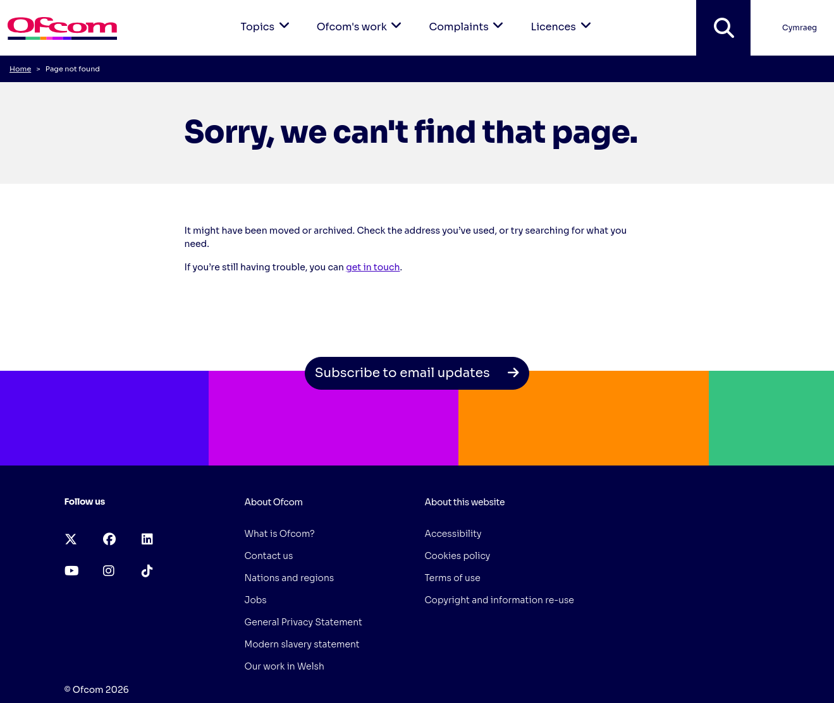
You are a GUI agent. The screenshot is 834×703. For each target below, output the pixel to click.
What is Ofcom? (280, 533)
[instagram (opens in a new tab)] (109, 571)
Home (20, 68)
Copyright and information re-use (499, 600)
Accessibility (453, 533)
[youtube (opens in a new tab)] (71, 571)
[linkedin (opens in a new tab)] (147, 540)
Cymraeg (799, 27)
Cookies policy (458, 556)
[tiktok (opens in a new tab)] (147, 571)
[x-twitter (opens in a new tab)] (70, 540)
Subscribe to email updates (417, 373)
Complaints (468, 16)
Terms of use (453, 578)
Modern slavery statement (302, 644)
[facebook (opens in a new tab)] (109, 540)
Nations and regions (289, 578)
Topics (267, 16)
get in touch (373, 267)
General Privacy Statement (303, 622)
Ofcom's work (362, 16)
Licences (562, 16)
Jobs (256, 600)
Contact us (269, 556)
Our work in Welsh (284, 666)
